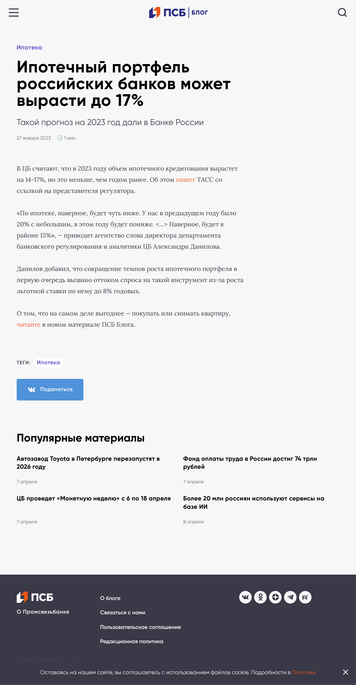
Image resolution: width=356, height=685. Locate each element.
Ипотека (30, 48)
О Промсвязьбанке (43, 613)
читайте (29, 324)
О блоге (110, 600)
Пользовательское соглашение (141, 628)
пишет (185, 180)
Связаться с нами (123, 614)
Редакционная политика (132, 643)
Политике (304, 672)
